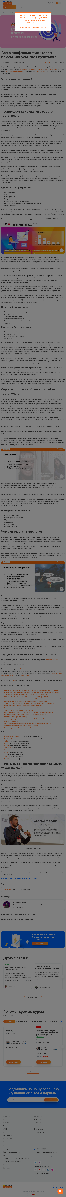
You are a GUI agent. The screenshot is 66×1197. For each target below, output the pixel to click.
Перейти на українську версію (33, 27)
